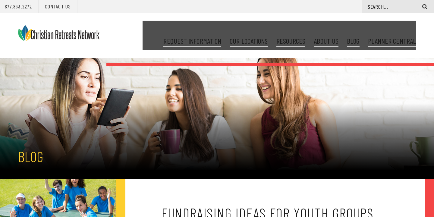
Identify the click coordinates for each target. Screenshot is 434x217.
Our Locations (249, 33)
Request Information (192, 33)
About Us (326, 33)
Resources (291, 33)
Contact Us (58, 6)
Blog (353, 33)
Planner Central (392, 33)
